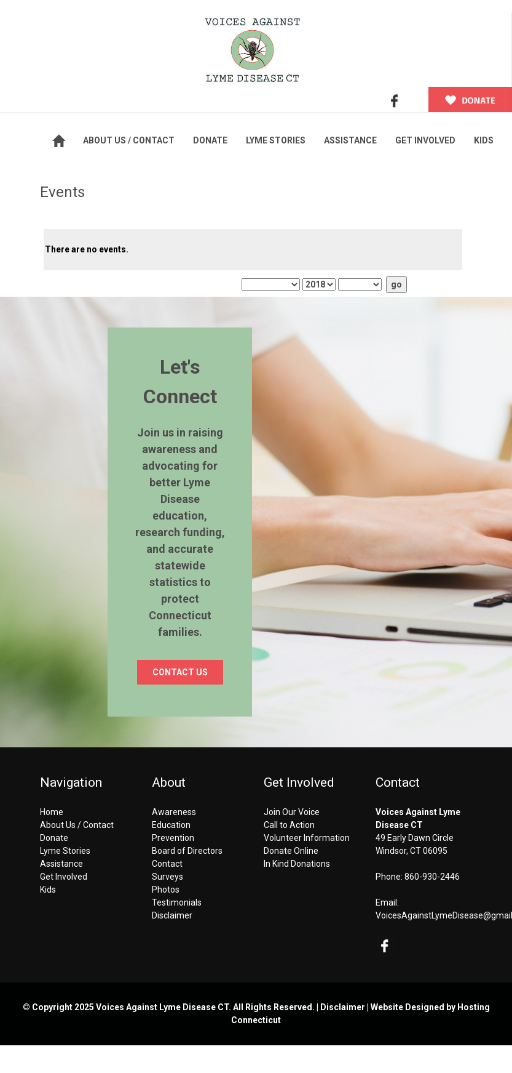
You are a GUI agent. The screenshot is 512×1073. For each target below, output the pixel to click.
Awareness (174, 812)
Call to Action (289, 825)
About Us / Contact (77, 825)
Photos (165, 889)
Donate (54, 838)
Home (51, 812)
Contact (167, 864)
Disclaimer (172, 915)
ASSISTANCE (350, 140)
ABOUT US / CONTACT (129, 140)
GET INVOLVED (425, 140)
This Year (153, 284)
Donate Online (291, 851)
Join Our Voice (292, 812)
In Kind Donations (297, 864)
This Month (80, 284)
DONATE (210, 140)
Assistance (61, 864)
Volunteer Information (307, 838)
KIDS (484, 140)
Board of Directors (187, 851)
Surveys (167, 877)
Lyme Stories (65, 851)
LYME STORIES (275, 140)
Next (391, 217)
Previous (111, 217)
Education (171, 825)
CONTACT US (180, 672)
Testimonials (177, 902)
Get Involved (63, 877)
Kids (48, 889)
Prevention (173, 838)
